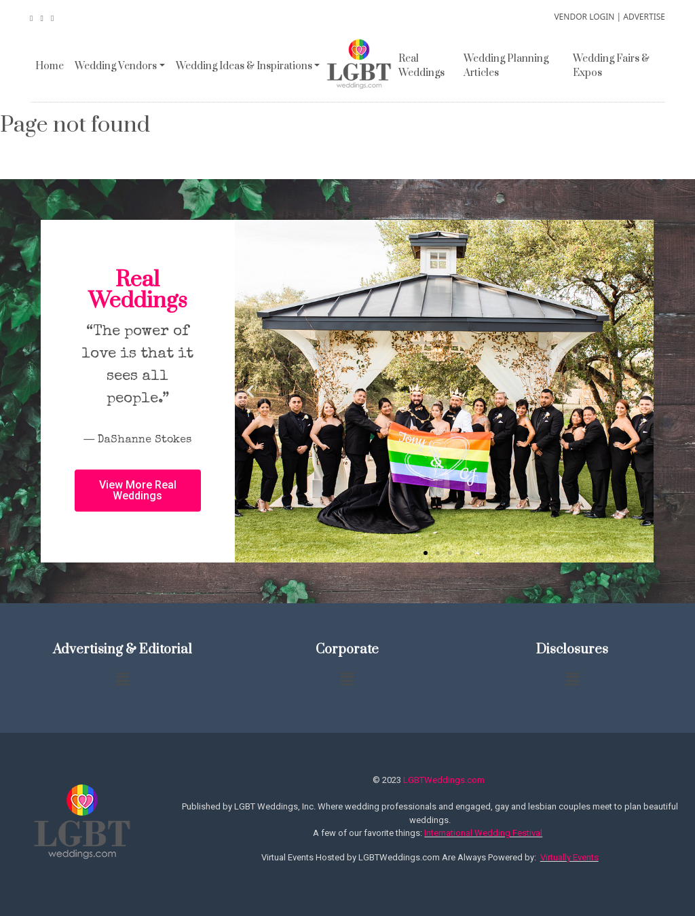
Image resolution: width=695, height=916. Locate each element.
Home (49, 66)
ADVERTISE (644, 16)
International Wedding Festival (483, 833)
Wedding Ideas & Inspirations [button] (244, 66)
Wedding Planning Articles (506, 65)
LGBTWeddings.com (444, 780)
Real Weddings (421, 65)
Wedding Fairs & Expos (611, 65)
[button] (426, 553)
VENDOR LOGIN (584, 16)
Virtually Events (569, 857)
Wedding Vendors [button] (116, 66)
